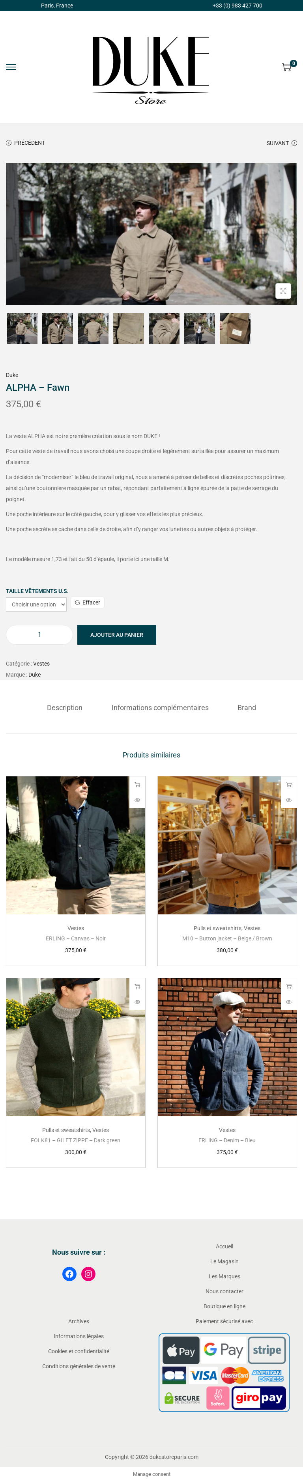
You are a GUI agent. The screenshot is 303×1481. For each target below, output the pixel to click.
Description (69, 707)
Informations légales (79, 1335)
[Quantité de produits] (39, 634)
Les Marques (224, 1275)
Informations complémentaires (160, 707)
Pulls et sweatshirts (217, 927)
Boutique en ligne (224, 1305)
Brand (243, 707)
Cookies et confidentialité (78, 1350)
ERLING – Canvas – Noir (76, 937)
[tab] (69, 707)
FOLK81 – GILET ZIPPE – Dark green (75, 1139)
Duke (12, 375)
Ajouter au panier (116, 635)
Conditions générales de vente (78, 1365)
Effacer (87, 602)
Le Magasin (224, 1260)
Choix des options (137, 783)
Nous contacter (224, 1290)
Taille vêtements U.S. (37, 591)
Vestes (41, 663)
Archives (78, 1320)
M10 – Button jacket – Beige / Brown (227, 937)
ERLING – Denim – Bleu (227, 1139)
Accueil (224, 1245)
